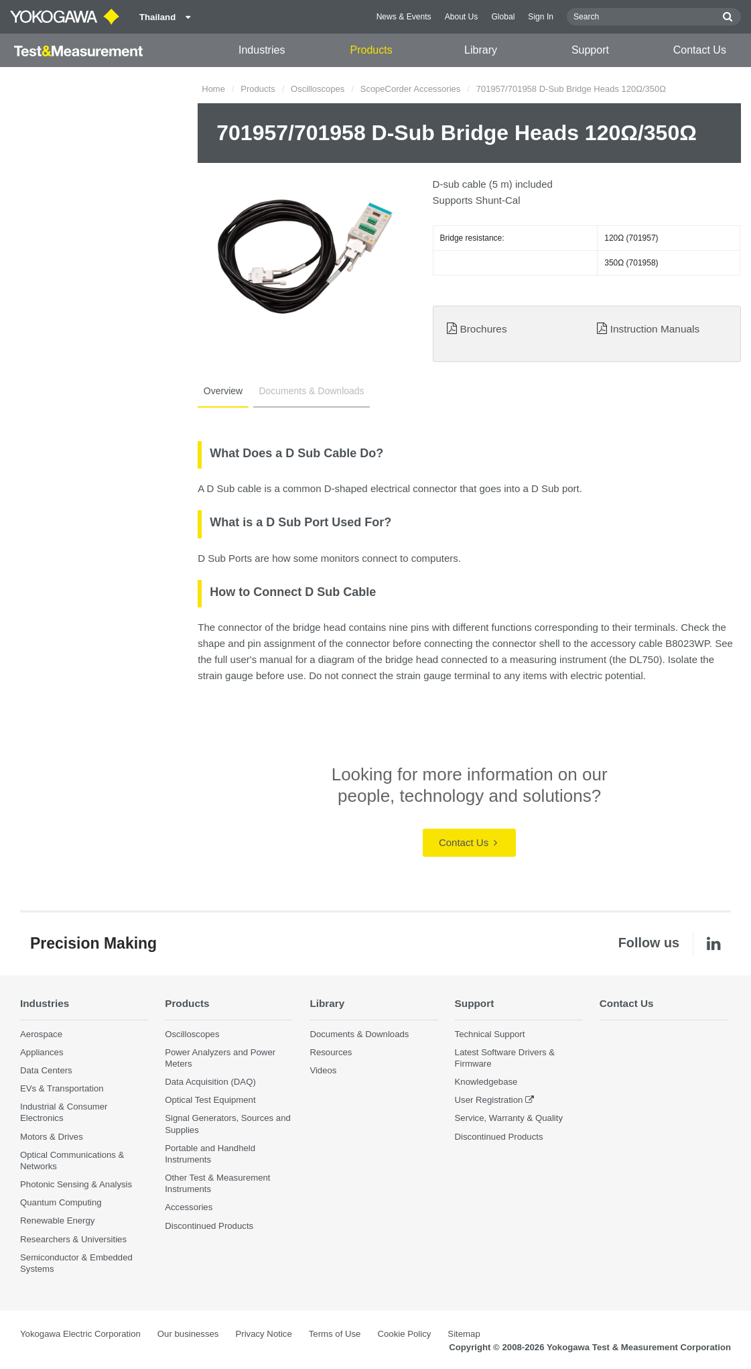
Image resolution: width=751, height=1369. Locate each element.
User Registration (489, 1100)
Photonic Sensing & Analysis (76, 1184)
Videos (323, 1070)
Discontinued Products (209, 1226)
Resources (331, 1052)
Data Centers (46, 1070)
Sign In (540, 16)
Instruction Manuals (654, 329)
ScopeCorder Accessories (410, 89)
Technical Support (490, 1034)
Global (503, 16)
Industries (261, 50)
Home (213, 89)
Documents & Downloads (310, 390)
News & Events (404, 16)
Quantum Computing (61, 1202)
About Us (461, 16)
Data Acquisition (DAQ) (210, 1082)
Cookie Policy (404, 1334)
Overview (222, 390)
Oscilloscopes (317, 89)
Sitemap (464, 1334)
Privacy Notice (263, 1334)
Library (480, 50)
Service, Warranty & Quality (509, 1119)
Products (371, 50)
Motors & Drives (51, 1137)
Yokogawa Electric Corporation (80, 1334)
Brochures (483, 329)
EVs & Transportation (62, 1088)
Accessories (188, 1207)
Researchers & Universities (73, 1239)
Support (590, 50)
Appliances (42, 1052)
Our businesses (188, 1334)
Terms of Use (335, 1334)
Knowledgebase (486, 1082)
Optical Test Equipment (210, 1100)
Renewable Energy (57, 1220)
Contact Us (699, 50)
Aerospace (41, 1034)
